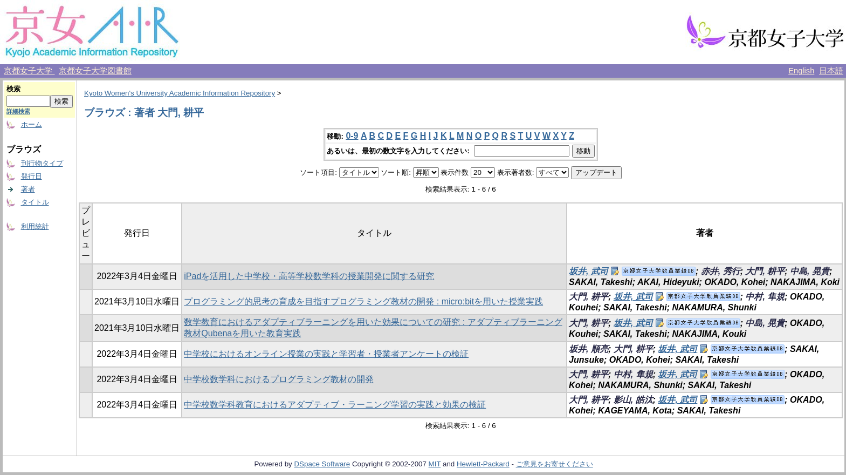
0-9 (352, 135)
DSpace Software (322, 464)
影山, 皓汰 (633, 399)
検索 (13, 89)
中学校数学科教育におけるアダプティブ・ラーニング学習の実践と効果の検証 (335, 404)
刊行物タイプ (42, 163)
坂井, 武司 (588, 271)
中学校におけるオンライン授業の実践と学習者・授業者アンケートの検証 (326, 353)
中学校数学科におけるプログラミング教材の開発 (279, 379)
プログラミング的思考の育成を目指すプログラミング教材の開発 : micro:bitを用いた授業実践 (363, 301)
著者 (28, 189)
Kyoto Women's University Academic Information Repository (179, 93)
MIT (435, 464)
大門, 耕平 (765, 271)
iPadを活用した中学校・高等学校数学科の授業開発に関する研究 (309, 276)
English (801, 70)
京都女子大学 (29, 70)
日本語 (831, 70)
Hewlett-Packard (483, 464)
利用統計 (35, 226)
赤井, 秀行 (720, 271)
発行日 (31, 176)
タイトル (35, 202)
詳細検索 (18, 111)
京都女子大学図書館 (95, 70)
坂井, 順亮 (588, 349)
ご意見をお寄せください (554, 464)
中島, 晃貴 (809, 271)
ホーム (31, 124)
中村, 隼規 (765, 296)
